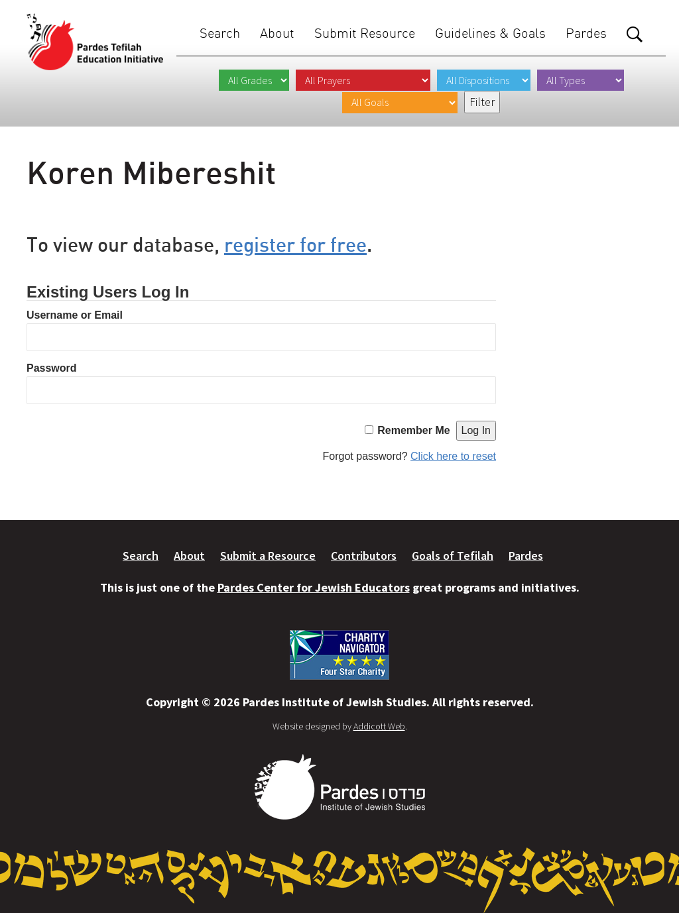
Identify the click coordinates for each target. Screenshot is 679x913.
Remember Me (413, 430)
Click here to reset (453, 456)
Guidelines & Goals (490, 33)
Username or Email (75, 315)
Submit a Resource (268, 555)
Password (52, 368)
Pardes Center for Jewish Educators (313, 587)
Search (220, 33)
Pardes (586, 33)
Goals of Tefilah (452, 555)
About (277, 33)
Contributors (364, 555)
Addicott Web (379, 726)
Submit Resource (364, 33)
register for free (295, 244)
